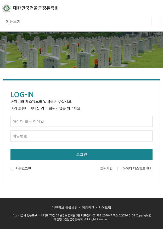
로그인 (81, 154)
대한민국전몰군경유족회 (36, 8)
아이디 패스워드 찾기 (138, 168)
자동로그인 (20, 168)
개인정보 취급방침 (65, 207)
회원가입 (106, 168)
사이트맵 (105, 207)
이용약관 (88, 207)
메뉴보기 (83, 21)
